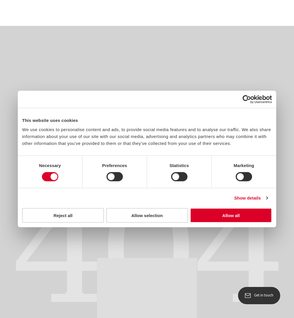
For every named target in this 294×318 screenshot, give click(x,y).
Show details (247, 198)
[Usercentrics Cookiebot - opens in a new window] (247, 99)
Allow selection (147, 215)
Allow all (231, 215)
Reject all (63, 215)
